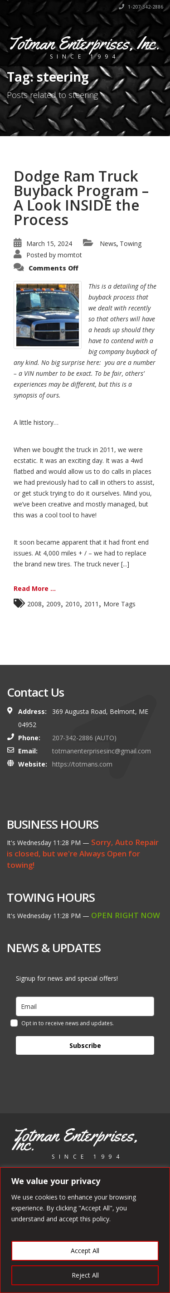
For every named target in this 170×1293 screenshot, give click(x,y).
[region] (85, 1230)
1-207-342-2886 (141, 7)
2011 (91, 604)
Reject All (85, 1275)
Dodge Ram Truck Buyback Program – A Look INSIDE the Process (81, 197)
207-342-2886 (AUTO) (84, 737)
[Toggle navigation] (150, 46)
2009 (53, 604)
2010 (72, 604)
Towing (130, 243)
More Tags (119, 604)
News (108, 243)
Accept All (85, 1250)
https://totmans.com (82, 764)
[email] (85, 1006)
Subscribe (85, 1045)
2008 (34, 604)
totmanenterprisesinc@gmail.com (101, 751)
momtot (70, 255)
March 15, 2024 (49, 243)
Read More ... (35, 588)
